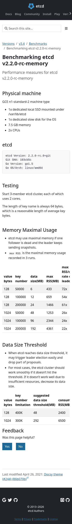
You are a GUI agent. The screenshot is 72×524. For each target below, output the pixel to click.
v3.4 (22, 44)
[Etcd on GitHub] (62, 500)
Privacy (27, 519)
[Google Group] (4, 500)
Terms (17, 519)
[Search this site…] (31, 28)
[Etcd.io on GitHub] (68, 500)
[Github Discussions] (16, 500)
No (20, 446)
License (54, 519)
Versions (8, 44)
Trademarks (40, 519)
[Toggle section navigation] (66, 28)
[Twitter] (10, 500)
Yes (7, 446)
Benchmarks (38, 44)
